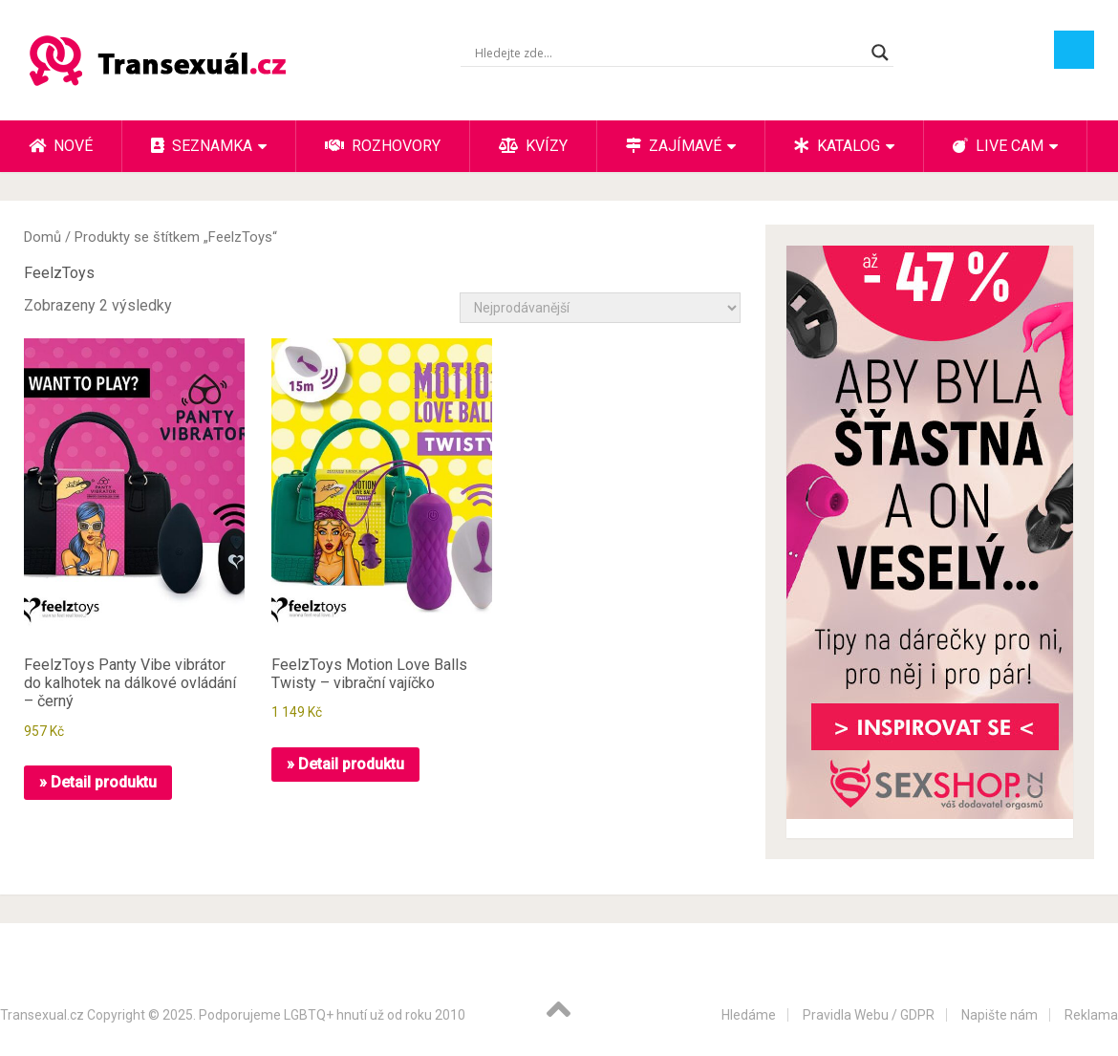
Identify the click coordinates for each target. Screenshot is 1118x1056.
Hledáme (748, 1015)
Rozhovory (383, 146)
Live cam (998, 146)
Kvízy (533, 146)
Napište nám (999, 1015)
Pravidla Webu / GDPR (869, 1015)
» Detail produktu (98, 782)
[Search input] (668, 52)
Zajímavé (673, 146)
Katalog (837, 146)
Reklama (1091, 1015)
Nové (61, 146)
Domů (42, 237)
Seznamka (201, 146)
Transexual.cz (42, 1015)
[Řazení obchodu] (600, 307)
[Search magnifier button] (880, 52)
